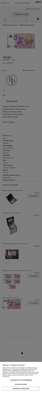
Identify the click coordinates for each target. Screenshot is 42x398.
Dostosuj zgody (21, 384)
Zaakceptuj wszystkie (21, 388)
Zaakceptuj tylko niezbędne (21, 380)
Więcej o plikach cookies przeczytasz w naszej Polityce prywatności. (18, 375)
